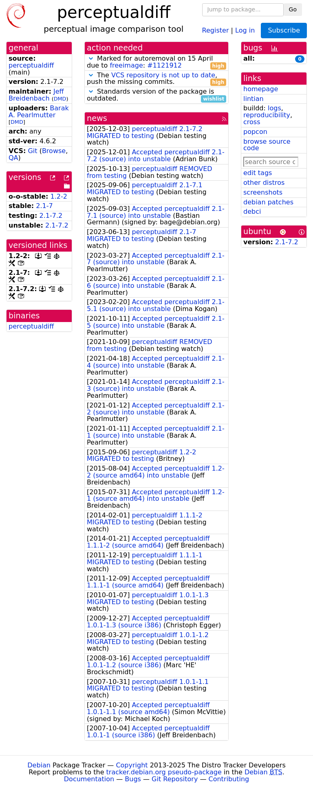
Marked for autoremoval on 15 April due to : (156, 62)
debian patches (268, 202)
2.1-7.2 (51, 215)
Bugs (133, 779)
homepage (260, 89)
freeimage (126, 65)
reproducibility (266, 115)
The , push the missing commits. (156, 79)
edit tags (257, 173)
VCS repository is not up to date (163, 75)
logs (274, 108)
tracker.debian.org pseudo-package (164, 772)
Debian (39, 765)
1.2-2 (59, 196)
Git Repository (175, 779)
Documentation (89, 779)
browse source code (267, 145)
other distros (263, 182)
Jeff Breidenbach (36, 95)
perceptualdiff (31, 65)
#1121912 (164, 65)
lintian (253, 99)
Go (293, 9)
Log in (245, 30)
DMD (60, 99)
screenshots (262, 192)
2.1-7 (44, 206)
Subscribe (284, 30)
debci (252, 211)
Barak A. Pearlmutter (39, 111)
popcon (255, 132)
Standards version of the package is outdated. (156, 95)
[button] (91, 58)
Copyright (132, 765)
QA (13, 158)
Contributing (229, 779)
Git (32, 151)
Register (215, 30)
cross (251, 122)
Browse (54, 151)
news (97, 118)
